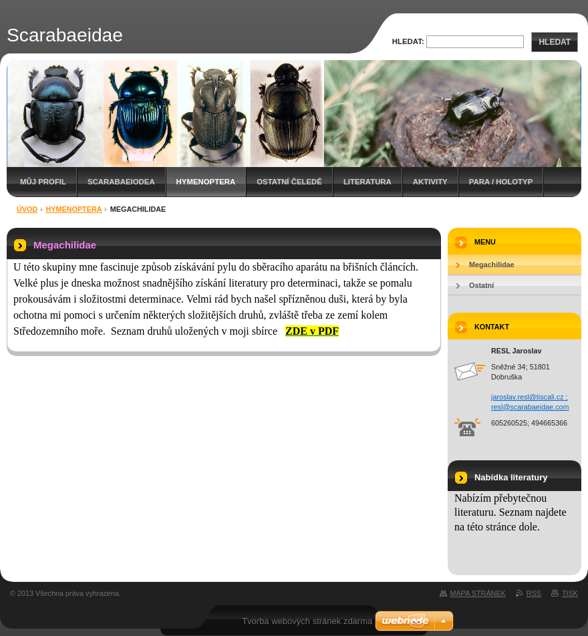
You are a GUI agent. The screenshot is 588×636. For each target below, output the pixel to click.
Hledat (555, 42)
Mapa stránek (478, 593)
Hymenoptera (206, 182)
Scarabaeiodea (121, 182)
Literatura (367, 182)
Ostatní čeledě (289, 182)
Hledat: (408, 41)
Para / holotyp (501, 182)
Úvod (27, 209)
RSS (534, 593)
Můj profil (43, 182)
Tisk (570, 593)
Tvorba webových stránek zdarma (307, 621)
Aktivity (430, 182)
